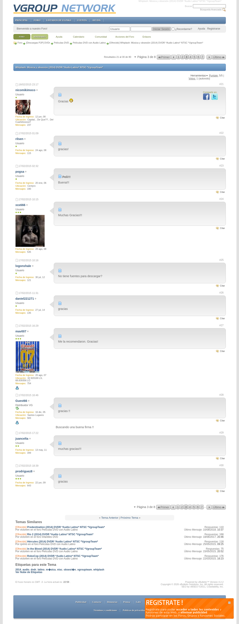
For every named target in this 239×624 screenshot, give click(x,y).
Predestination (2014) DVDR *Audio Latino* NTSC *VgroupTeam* (66, 527)
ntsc (59, 569)
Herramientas (198, 75)
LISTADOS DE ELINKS (58, 20)
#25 (221, 259)
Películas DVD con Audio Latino (89, 42)
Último (219, 57)
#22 (221, 132)
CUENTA (82, 20)
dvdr (33, 569)
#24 (221, 199)
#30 (221, 465)
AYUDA (96, 20)
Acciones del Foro (124, 36)
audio (26, 569)
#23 (221, 165)
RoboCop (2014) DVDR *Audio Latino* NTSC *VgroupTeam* (63, 556)
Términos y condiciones (105, 610)
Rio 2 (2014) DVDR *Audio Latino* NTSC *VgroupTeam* (60, 534)
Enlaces (147, 36)
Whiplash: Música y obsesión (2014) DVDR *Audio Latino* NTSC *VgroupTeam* (59, 67)
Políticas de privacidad (134, 610)
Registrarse (213, 28)
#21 (221, 84)
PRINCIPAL (21, 20)
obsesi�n (70, 569)
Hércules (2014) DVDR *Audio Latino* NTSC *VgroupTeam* (62, 541)
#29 (221, 432)
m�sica (51, 569)
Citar (222, 117)
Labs (138, 602)
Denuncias (112, 602)
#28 (221, 394)
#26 (221, 292)
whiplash (98, 569)
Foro (20, 42)
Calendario (78, 36)
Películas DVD (61, 42)
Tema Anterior (109, 517)
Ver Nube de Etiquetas (29, 572)
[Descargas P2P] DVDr (38, 42)
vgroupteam (84, 569)
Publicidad (80, 602)
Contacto (96, 602)
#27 (221, 325)
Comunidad (101, 36)
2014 (18, 569)
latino (41, 569)
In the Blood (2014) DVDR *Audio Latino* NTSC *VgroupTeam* (64, 548)
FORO (37, 20)
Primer (164, 57)
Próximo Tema (129, 517)
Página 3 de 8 (146, 57)
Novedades (40, 37)
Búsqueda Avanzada (211, 9)
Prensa (126, 602)
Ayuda (201, 28)
